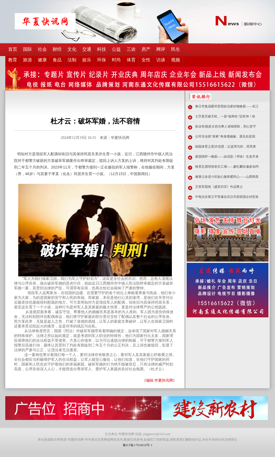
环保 (101, 59)
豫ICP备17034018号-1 (138, 445)
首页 (12, 49)
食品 (57, 59)
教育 (12, 59)
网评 (160, 49)
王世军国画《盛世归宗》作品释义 (219, 187)
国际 (27, 49)
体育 (131, 59)
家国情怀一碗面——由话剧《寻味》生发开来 (227, 156)
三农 (131, 49)
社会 (42, 49)
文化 (71, 49)
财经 (57, 49)
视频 (175, 59)
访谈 (160, 59)
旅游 (27, 59)
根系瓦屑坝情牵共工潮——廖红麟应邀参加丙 (227, 166)
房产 (145, 49)
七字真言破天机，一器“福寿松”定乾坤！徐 (225, 116)
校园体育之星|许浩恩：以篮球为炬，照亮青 (225, 146)
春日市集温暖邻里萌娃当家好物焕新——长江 (227, 106)
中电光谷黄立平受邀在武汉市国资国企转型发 (227, 197)
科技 (101, 49)
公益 (116, 49)
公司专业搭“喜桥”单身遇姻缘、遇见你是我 (225, 136)
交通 (86, 49)
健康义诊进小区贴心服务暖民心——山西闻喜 (227, 177)
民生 (175, 49)
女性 (145, 59)
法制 (71, 59)
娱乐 (86, 59)
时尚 (116, 59)
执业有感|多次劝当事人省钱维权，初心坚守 (225, 126)
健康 (42, 59)
